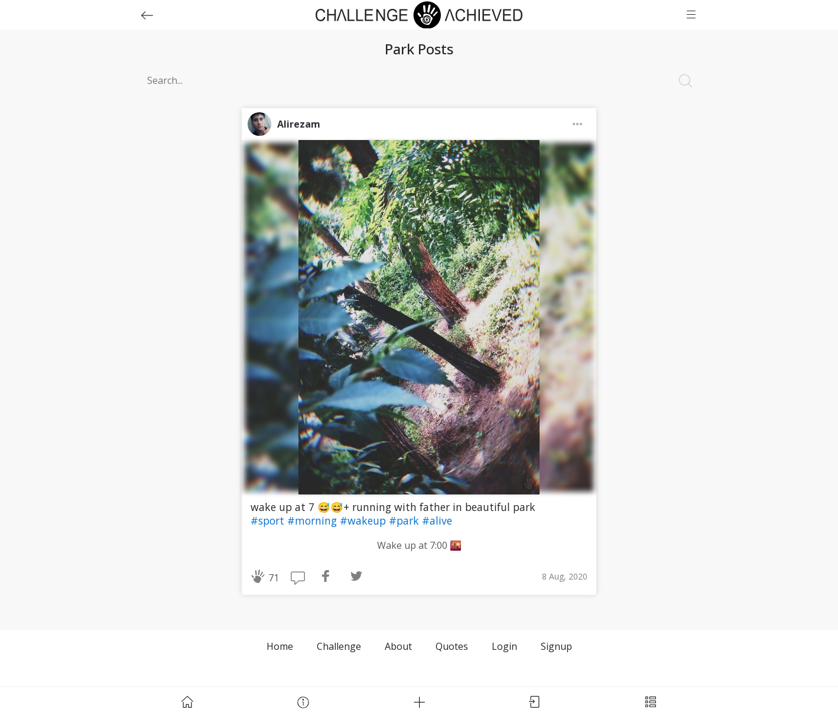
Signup (556, 646)
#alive (437, 520)
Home (280, 646)
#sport (269, 520)
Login (504, 646)
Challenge (339, 646)
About (398, 646)
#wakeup (364, 520)
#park (405, 520)
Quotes (452, 646)
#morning (313, 520)
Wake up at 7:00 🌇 (419, 545)
